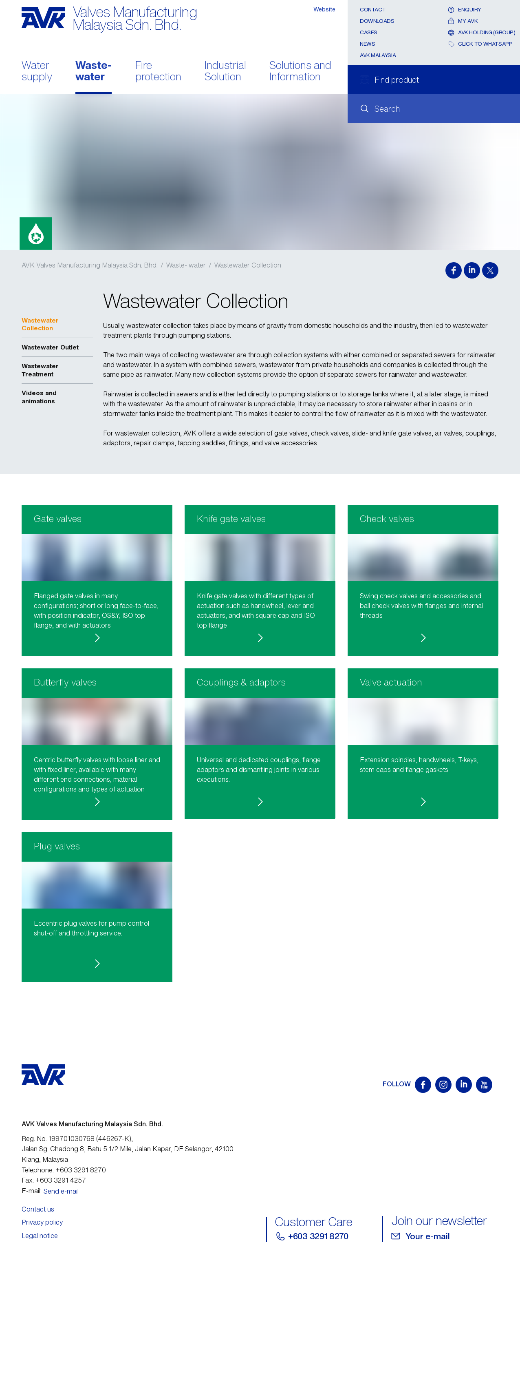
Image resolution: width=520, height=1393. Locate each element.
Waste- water (93, 71)
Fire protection (158, 71)
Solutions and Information (300, 71)
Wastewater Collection (247, 265)
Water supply (37, 71)
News (367, 44)
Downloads (377, 21)
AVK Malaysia (378, 55)
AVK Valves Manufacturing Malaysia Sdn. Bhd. (90, 265)
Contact (373, 9)
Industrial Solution (225, 71)
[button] (96, 601)
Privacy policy (42, 1348)
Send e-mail (61, 1316)
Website (324, 9)
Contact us (38, 1334)
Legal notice (40, 1361)
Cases (368, 32)
